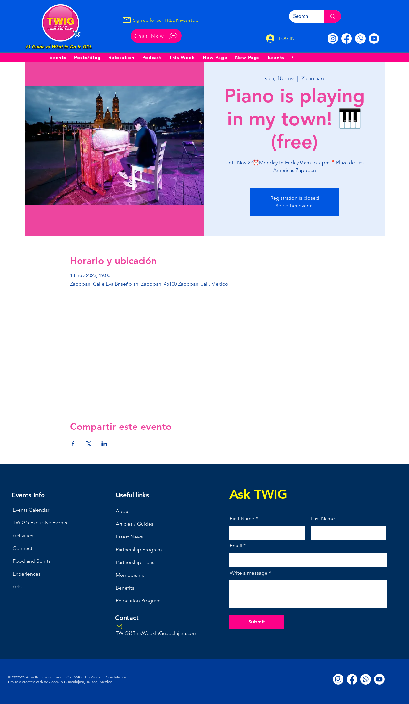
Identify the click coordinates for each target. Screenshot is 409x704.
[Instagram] (333, 38)
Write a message (248, 573)
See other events (294, 206)
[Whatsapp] (360, 38)
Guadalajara (74, 681)
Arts (17, 587)
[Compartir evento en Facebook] (73, 443)
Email (236, 545)
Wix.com (51, 681)
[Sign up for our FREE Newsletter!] (166, 20)
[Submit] (256, 622)
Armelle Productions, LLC (47, 677)
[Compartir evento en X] (89, 443)
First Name (242, 518)
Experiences (27, 574)
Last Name (323, 518)
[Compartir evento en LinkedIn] (104, 443)
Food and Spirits (31, 561)
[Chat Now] (156, 36)
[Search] (302, 16)
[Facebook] (346, 38)
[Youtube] (374, 38)
